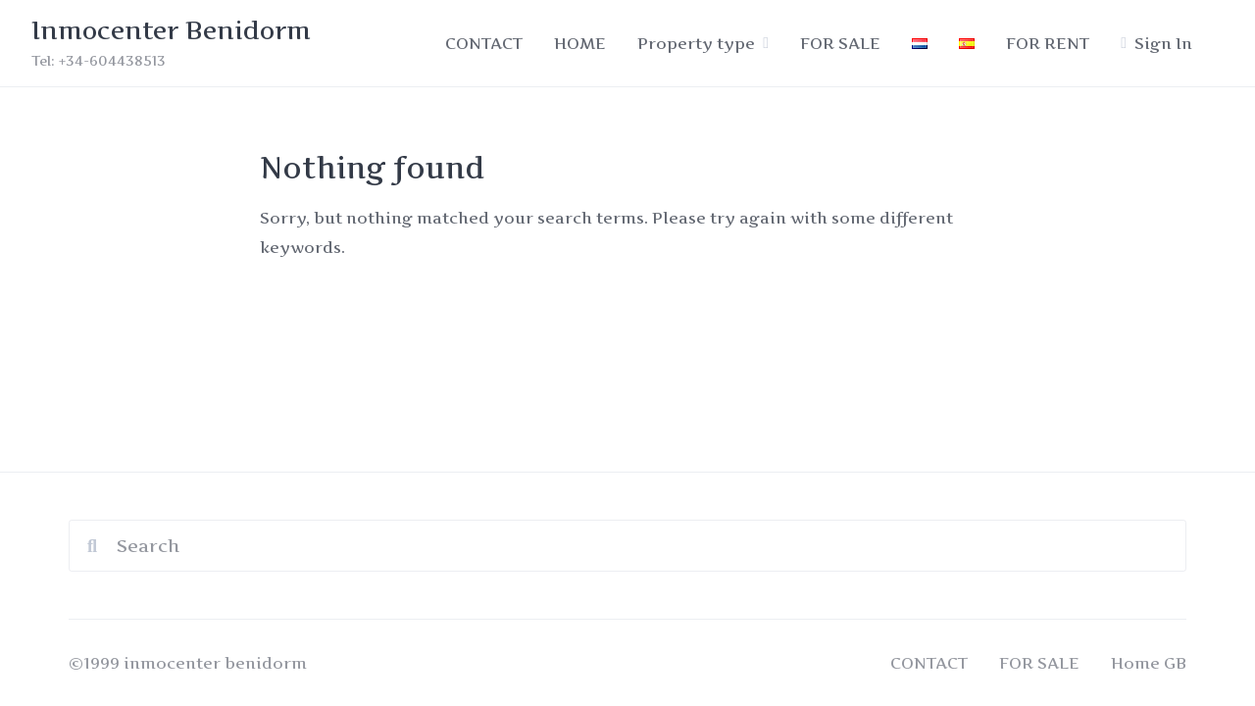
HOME (580, 43)
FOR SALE (840, 43)
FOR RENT (1047, 43)
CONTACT (484, 43)
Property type (696, 43)
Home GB (1148, 663)
